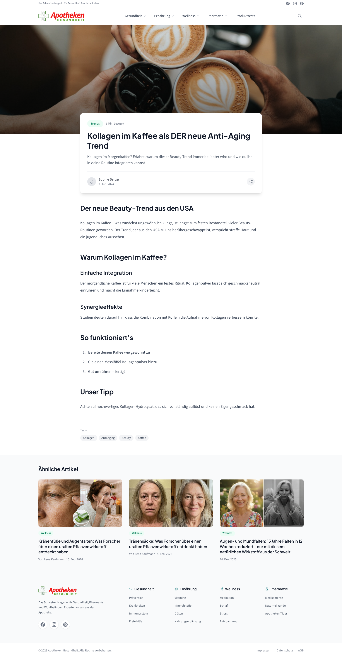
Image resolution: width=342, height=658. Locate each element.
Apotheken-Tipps (276, 613)
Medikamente (274, 598)
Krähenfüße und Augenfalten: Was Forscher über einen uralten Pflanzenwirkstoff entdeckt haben (79, 546)
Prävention (136, 598)
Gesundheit (135, 16)
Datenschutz (285, 650)
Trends (95, 124)
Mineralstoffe (183, 606)
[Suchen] (300, 16)
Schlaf (224, 606)
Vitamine (180, 598)
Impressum (263, 650)
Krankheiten (137, 606)
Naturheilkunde (275, 606)
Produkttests (245, 16)
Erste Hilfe (135, 621)
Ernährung (164, 16)
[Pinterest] (302, 3)
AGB (301, 650)
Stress (224, 613)
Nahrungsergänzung (187, 621)
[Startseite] (61, 16)
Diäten (178, 613)
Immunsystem (138, 613)
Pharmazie (218, 16)
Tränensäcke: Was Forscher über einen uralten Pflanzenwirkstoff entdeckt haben (168, 543)
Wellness (191, 16)
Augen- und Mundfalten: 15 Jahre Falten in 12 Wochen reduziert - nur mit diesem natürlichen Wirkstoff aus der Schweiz (261, 546)
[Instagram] (295, 3)
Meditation (227, 598)
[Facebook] (288, 3)
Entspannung (228, 621)
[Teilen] (251, 182)
